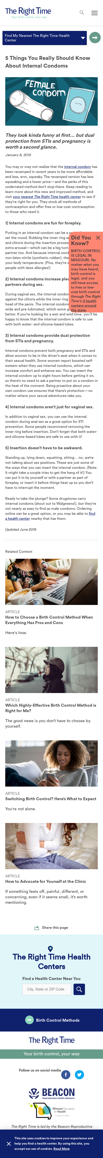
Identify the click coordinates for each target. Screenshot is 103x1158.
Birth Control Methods (57, 1020)
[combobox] (5, 38)
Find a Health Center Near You (51, 979)
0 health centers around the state (83, 305)
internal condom (77, 167)
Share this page (55, 927)
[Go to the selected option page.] (94, 38)
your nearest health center (47, 197)
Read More (61, 1148)
